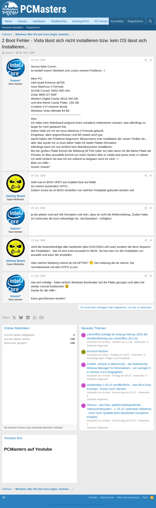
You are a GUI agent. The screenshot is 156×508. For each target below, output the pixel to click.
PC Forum (101, 21)
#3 (150, 208)
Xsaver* (9, 52)
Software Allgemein (97, 345)
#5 (150, 276)
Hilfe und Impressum (128, 497)
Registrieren (33, 27)
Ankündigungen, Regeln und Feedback (108, 358)
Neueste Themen (93, 328)
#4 (150, 240)
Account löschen (97, 351)
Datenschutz (107, 497)
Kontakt (93, 497)
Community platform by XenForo (78, 504)
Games (22, 21)
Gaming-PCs (80, 21)
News (8, 21)
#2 (150, 175)
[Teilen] (145, 60)
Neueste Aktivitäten (12, 27)
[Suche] (150, 21)
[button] (4, 497)
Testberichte (59, 21)
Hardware (39, 21)
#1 (150, 60)
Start (145, 497)
